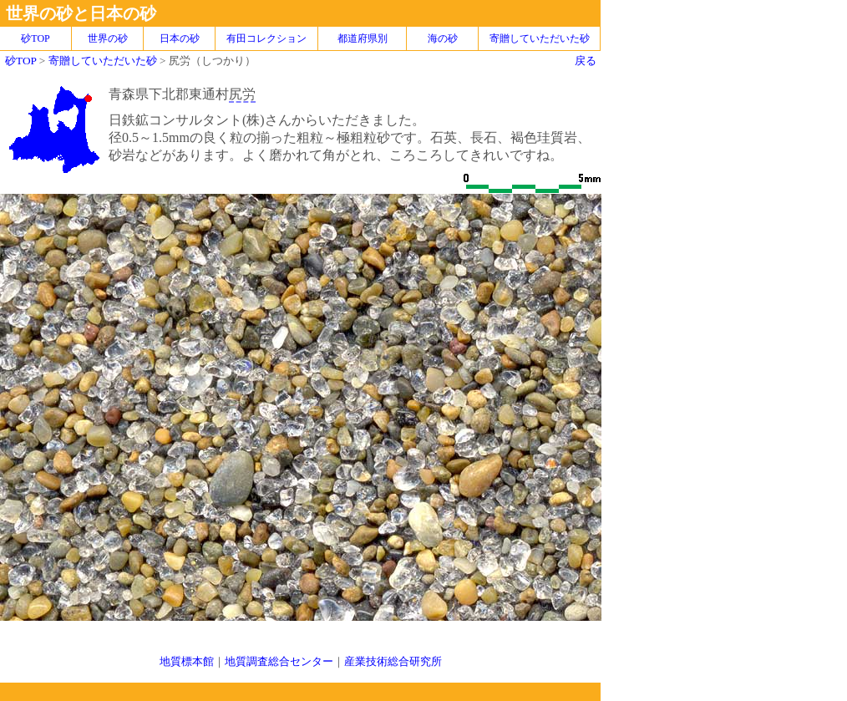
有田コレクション (266, 38)
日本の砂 (180, 38)
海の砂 (443, 38)
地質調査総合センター (279, 661)
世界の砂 (108, 38)
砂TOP (20, 60)
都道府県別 (362, 38)
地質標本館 (187, 661)
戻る (585, 60)
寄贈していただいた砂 (539, 38)
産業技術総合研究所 (393, 661)
